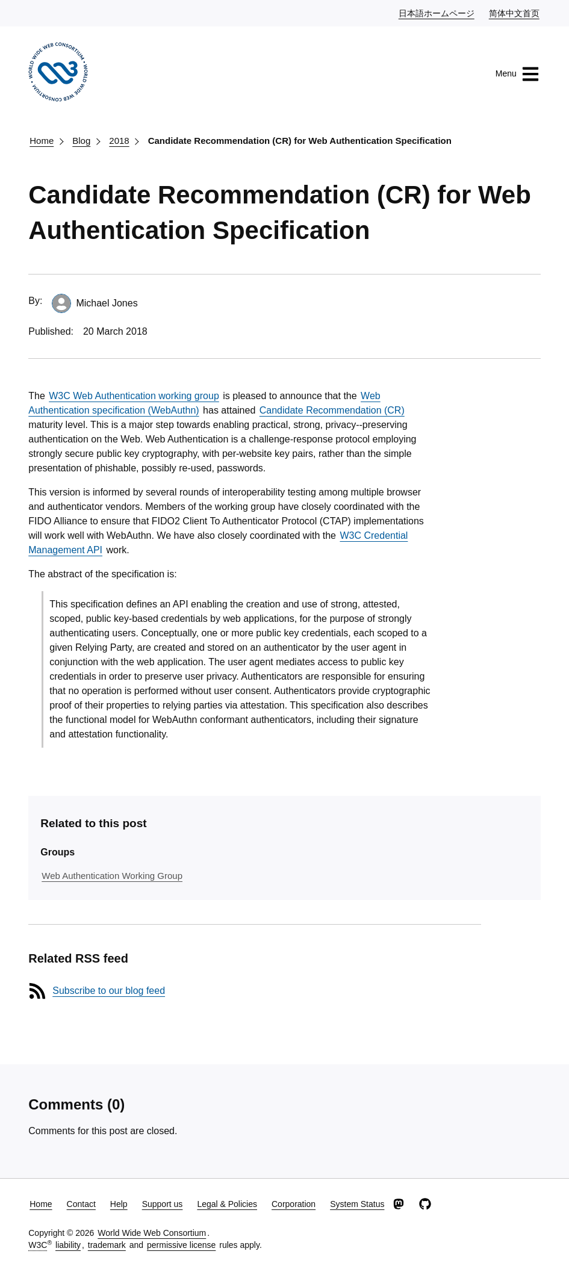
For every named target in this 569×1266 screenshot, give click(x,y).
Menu (517, 74)
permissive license (181, 1245)
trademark (107, 1245)
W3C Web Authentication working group (134, 396)
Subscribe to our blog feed (108, 990)
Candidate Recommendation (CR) (332, 410)
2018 (119, 140)
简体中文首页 (515, 12)
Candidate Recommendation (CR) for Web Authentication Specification (300, 140)
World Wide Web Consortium (152, 1233)
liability (68, 1245)
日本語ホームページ (437, 12)
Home (42, 140)
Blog (81, 140)
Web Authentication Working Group (112, 875)
